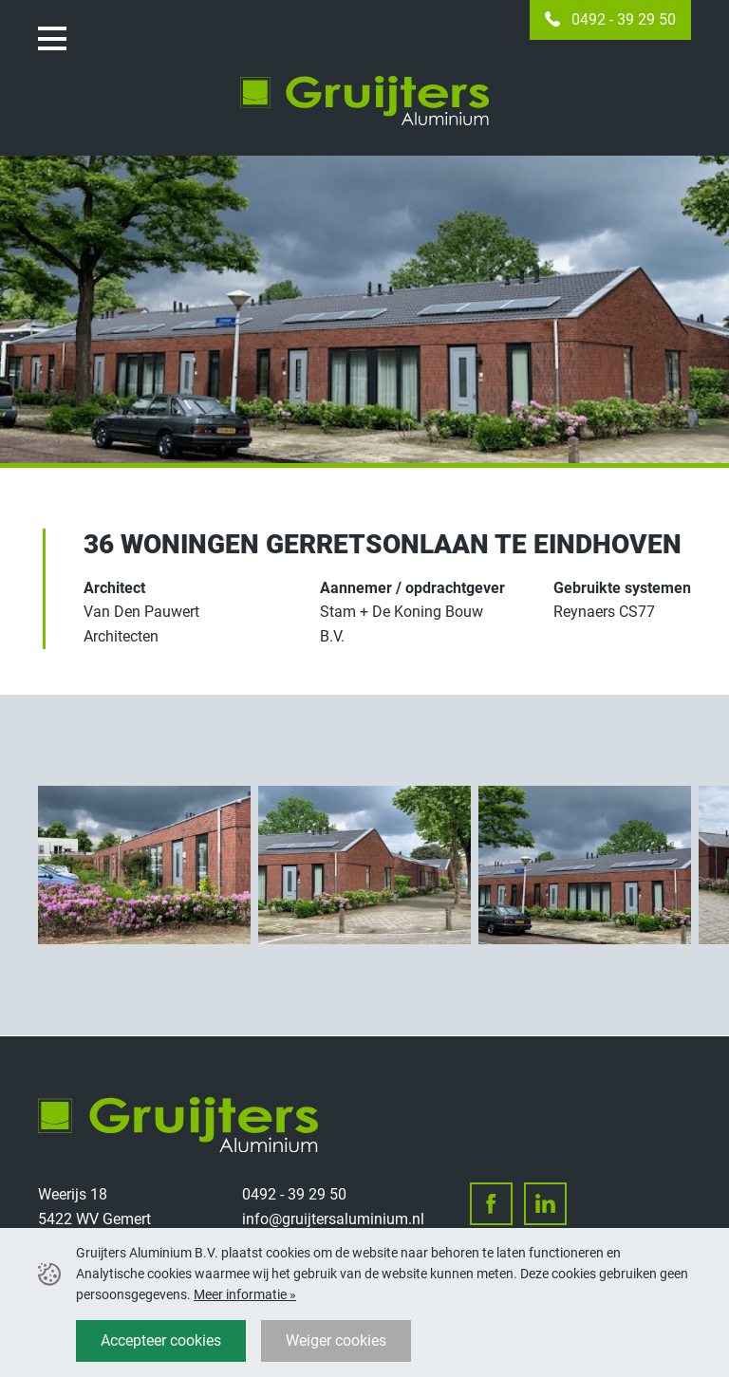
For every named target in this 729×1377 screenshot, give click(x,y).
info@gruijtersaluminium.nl (333, 1219)
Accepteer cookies (161, 1340)
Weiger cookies (336, 1340)
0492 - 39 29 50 (623, 19)
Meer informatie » (245, 1294)
